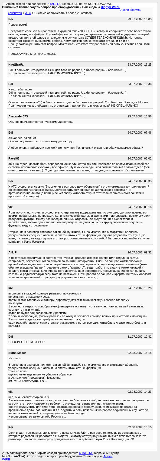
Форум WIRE (110, 7)
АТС (28, 13)
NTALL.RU (54, 3)
